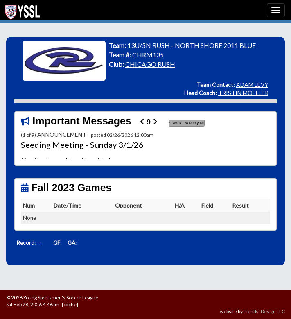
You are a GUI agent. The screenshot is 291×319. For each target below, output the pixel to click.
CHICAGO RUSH (150, 64)
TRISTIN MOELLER (243, 92)
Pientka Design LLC (264, 311)
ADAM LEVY (252, 84)
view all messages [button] (186, 122)
